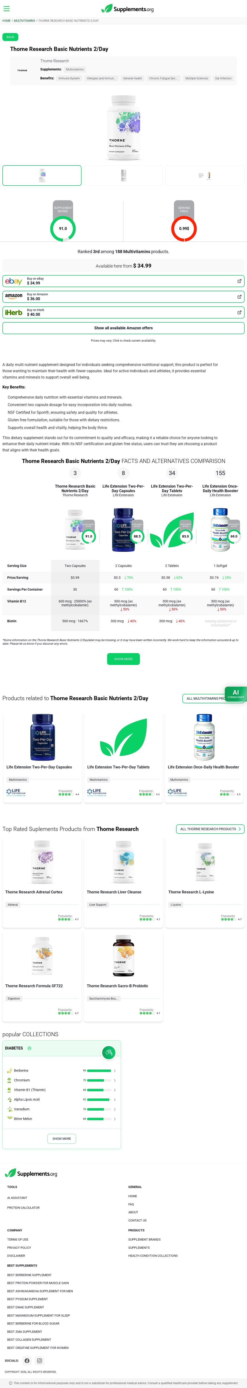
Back (10, 37)
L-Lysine (176, 904)
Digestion (14, 998)
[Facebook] (27, 1361)
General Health (132, 78)
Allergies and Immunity (102, 78)
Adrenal (13, 904)
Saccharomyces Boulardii (105, 998)
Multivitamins (75, 69)
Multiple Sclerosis (196, 78)
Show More (62, 1138)
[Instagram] (39, 1361)
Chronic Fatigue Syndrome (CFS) (165, 78)
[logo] (127, 8)
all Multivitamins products (214, 698)
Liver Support (97, 904)
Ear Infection (223, 78)
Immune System (69, 78)
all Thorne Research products (210, 829)
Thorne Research (54, 61)
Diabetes (14, 1048)
